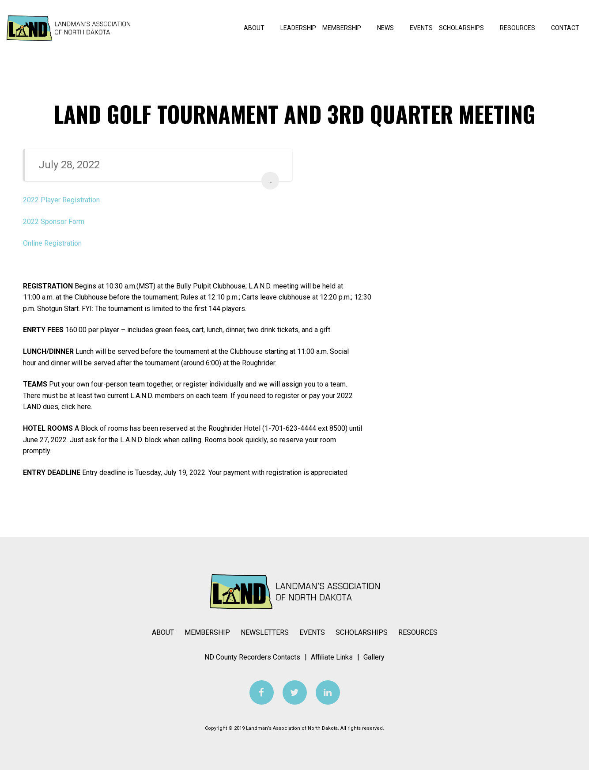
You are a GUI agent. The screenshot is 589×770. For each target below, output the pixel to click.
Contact (565, 27)
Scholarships (466, 27)
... (270, 180)
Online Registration (52, 243)
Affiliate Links (332, 657)
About (259, 27)
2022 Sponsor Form (53, 221)
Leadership (298, 27)
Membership (346, 27)
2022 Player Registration (61, 200)
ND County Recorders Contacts (252, 657)
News (390, 27)
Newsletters (265, 632)
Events (421, 27)
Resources (522, 27)
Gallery (374, 657)
